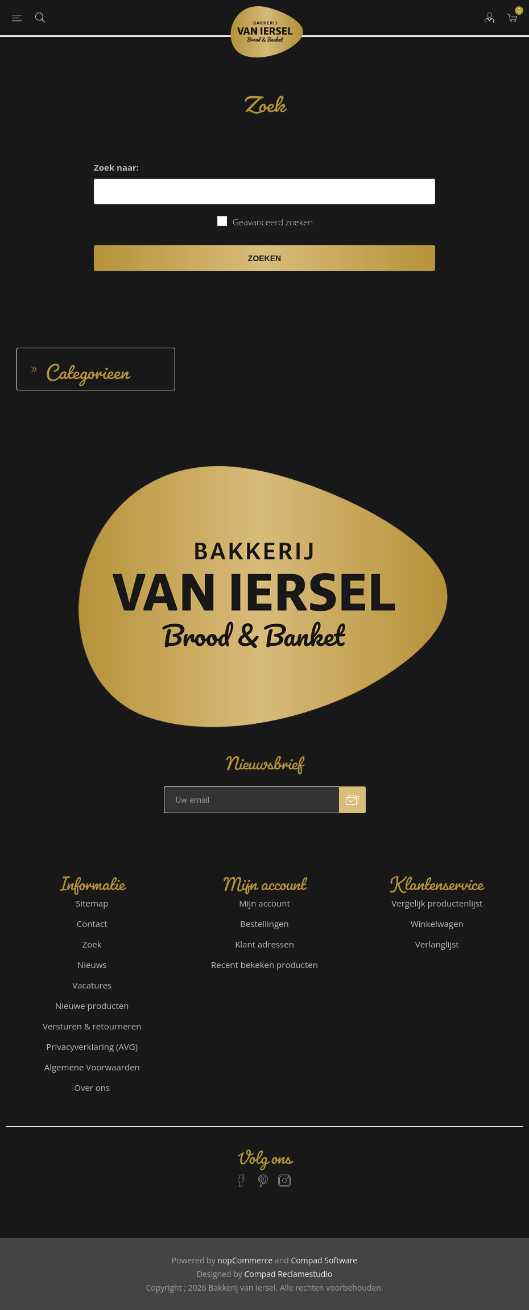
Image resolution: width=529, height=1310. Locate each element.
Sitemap (92, 903)
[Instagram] (284, 1176)
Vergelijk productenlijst (436, 903)
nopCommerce (244, 1260)
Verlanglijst (437, 944)
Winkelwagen (437, 923)
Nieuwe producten (92, 1005)
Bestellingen (264, 923)
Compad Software (324, 1260)
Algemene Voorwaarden (92, 1067)
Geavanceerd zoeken (273, 222)
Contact (92, 923)
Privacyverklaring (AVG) (92, 1046)
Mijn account (264, 903)
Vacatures (91, 985)
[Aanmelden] (251, 799)
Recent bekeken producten (264, 964)
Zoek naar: (116, 167)
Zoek (92, 944)
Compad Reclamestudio (288, 1273)
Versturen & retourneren (92, 1026)
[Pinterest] (263, 1176)
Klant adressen (264, 944)
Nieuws (91, 964)
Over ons (92, 1087)
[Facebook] (241, 1176)
